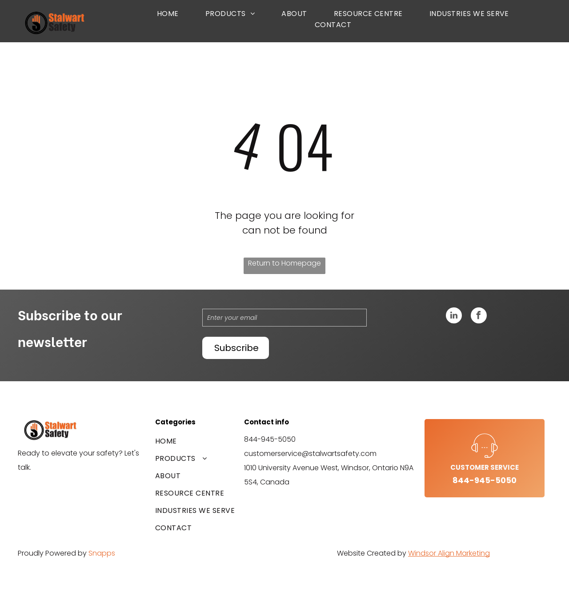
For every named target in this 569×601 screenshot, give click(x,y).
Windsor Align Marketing (449, 553)
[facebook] (479, 316)
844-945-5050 (270, 439)
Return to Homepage (284, 263)
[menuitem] (168, 13)
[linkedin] (454, 316)
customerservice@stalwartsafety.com (310, 453)
